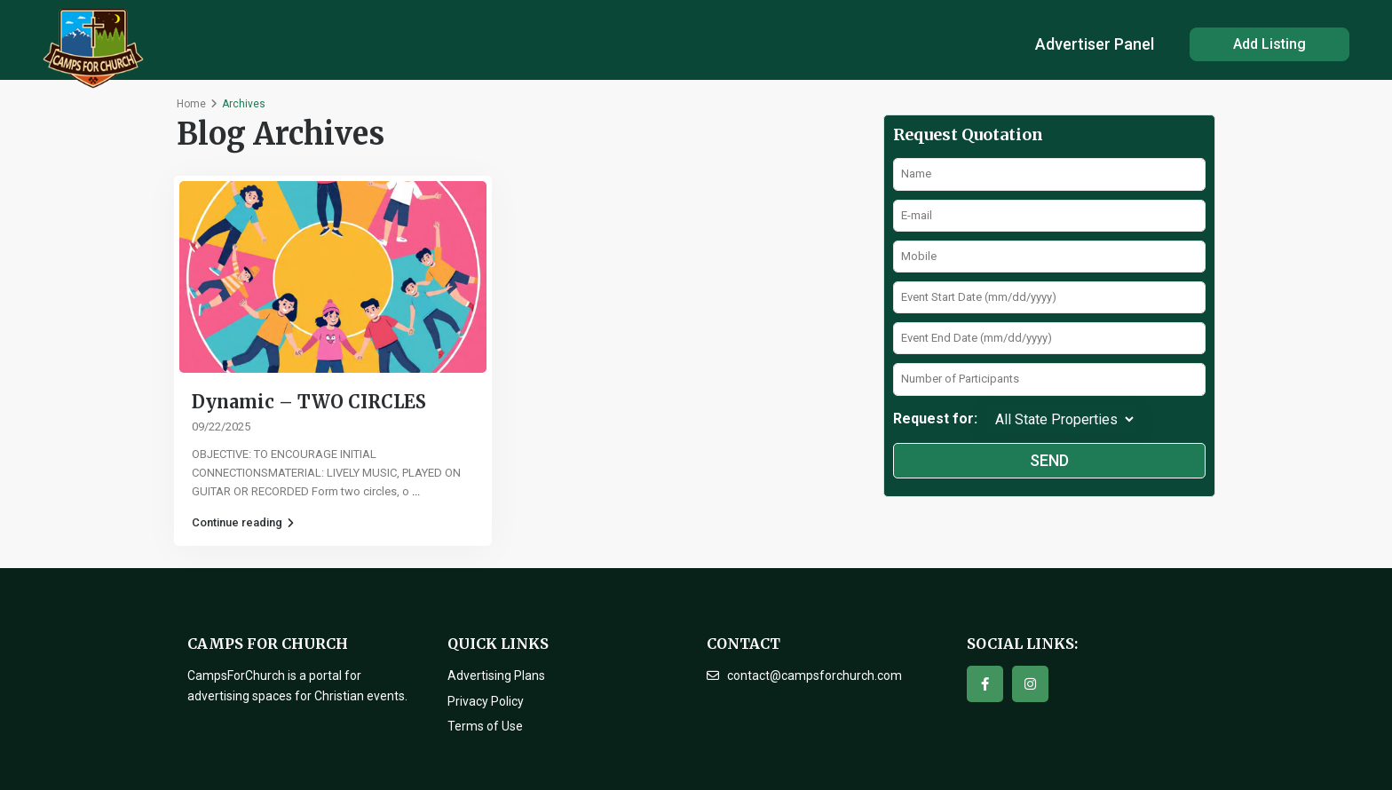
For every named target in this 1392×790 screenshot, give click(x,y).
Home (191, 104)
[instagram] (1030, 684)
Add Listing (1269, 44)
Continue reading (243, 522)
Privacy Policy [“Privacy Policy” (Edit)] (485, 701)
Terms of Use (485, 726)
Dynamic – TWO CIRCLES (309, 402)
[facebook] (985, 684)
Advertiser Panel (1094, 44)
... (416, 491)
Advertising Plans (496, 675)
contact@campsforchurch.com (814, 675)
